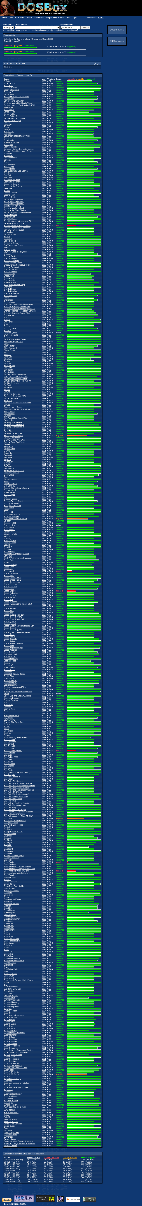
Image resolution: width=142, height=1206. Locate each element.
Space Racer (9, 635)
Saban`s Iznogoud (11, 90)
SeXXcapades (10, 250)
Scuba (6, 162)
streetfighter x (9, 930)
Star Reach (8, 779)
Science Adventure (11, 142)
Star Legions (9, 766)
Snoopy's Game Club (12, 505)
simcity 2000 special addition (16, 376)
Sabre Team (9, 94)
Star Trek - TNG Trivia (13, 792)
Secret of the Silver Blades (15, 210)
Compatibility (51, 17)
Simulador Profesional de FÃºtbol (17, 403)
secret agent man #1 (12, 206)
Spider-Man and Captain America (17, 696)
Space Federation (11, 593)
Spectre (7, 663)
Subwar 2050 (9, 998)
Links (68, 17)
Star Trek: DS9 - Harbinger (15, 810)
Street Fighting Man (12, 919)
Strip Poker (8, 954)
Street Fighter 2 (10, 912)
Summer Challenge (12, 1000)
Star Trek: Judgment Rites (14, 814)
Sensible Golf (9, 217)
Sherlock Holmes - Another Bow (17, 306)
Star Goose (8, 761)
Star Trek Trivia (10, 801)
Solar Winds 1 (9, 527)
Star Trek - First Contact (13, 781)
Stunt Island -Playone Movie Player (18, 980)
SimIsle (7, 390)
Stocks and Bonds (11, 890)
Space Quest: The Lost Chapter (17, 632)
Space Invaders (10, 602)
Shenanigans (9, 302)
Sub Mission (9, 991)
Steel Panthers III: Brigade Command (19, 869)
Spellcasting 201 (10, 683)
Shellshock (8, 300)
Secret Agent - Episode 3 (14, 204)
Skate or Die (9, 420)
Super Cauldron (10, 1017)
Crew (11, 17)
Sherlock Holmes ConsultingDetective (19, 309)
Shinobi (7, 320)
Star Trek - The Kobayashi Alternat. (18, 783)
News (4, 17)
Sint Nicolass (9, 414)
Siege (6, 344)
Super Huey (9, 1026)
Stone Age (8, 893)
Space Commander (12, 582)
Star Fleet (8, 759)
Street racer (9, 921)
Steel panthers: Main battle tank (17, 873)
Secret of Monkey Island (14, 208)
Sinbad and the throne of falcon (17, 409)
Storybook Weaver (11, 904)
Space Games (10, 595)
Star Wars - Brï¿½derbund (15, 820)
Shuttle (6, 337)
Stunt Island (9, 978)
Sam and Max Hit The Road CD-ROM (19, 105)
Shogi (6, 324)
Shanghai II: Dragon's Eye (14, 285)
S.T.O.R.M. (8, 86)
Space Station (9, 641)
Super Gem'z (9, 1022)
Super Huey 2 (9, 1028)
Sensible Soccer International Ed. (17, 221)
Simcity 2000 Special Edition (15, 379)
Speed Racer (9, 670)
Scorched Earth (10, 147)
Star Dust (8, 755)
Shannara (8, 287)
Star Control (9, 744)
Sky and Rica (9, 449)
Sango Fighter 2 (10, 116)
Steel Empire (9, 862)
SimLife (7, 392)
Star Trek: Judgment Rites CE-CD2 (18, 816)
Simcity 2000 (9, 372)
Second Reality (10, 197)
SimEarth (7, 385)
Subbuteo (8, 993)
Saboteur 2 (8, 92)
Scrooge (7, 160)
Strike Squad (9, 943)
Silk (5, 352)
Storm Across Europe (12, 899)
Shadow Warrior (10, 271)
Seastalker (8, 188)
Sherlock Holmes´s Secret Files (17, 313)
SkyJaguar (8, 462)
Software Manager (11, 516)
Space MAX (9, 610)
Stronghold (8, 965)
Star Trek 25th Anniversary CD (16, 794)
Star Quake (8, 770)
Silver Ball (8, 357)
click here (54, 30)
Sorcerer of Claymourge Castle (16, 554)
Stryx (6, 967)
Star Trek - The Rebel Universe (16, 788)
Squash (7, 726)
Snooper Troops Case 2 (13, 501)
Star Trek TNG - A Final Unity (16, 796)
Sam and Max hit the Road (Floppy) (18, 103)
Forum (61, 17)
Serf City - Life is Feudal (14, 230)
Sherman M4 (9, 315)
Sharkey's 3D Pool (11, 293)
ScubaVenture (9, 164)
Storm (6, 897)
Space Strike (9, 645)
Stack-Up (7, 733)
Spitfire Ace (8, 705)
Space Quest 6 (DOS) (13, 630)
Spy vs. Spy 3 (9, 720)
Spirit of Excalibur (11, 700)
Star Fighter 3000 (11, 757)
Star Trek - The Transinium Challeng (19, 790)
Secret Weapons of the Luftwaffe (17, 212)
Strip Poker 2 (9, 956)
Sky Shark (8, 455)
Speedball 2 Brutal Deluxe (14, 674)
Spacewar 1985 (10, 654)
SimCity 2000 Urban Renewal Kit (17, 381)
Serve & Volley (10, 234)
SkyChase (8, 457)
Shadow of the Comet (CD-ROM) (17, 265)
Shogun (7, 326)
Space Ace (8, 569)
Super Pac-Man (10, 1039)
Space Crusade (10, 586)
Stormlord (8, 901)
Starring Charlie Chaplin (13, 855)
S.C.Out (7, 81)
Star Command (10, 742)
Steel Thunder (9, 875)
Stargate (7, 845)
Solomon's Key (10, 540)
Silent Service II (10, 348)
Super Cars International (14, 1015)
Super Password (10, 1044)
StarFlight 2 (8, 842)
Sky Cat (7, 451)
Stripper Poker (10, 963)
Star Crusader (9, 753)
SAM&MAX (8, 107)
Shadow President (11, 267)
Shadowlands (9, 278)
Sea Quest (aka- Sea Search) (16, 171)
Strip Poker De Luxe (12, 958)
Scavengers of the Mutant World (17, 136)
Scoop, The (8, 145)
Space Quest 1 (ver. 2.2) (14, 615)
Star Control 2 (9, 746)
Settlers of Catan (11, 243)
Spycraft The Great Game (14, 722)
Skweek (7, 444)
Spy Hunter (8, 718)
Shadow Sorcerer (11, 269)
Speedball (8, 672)
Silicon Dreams (10, 350)
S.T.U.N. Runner (10, 88)
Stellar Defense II (11, 884)
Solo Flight (8, 538)
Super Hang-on (10, 1024)
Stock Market (9, 888)
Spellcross (8, 689)
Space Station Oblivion (13, 643)
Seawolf (7, 191)
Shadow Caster (10, 256)
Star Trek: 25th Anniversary (15, 805)
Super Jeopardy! (10, 1030)
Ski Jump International (13, 422)
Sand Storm (9, 110)
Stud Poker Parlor (11, 969)
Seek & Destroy (10, 215)
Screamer (8, 153)
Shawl (6, 298)
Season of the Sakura (13, 186)
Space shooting (10, 565)
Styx (5, 985)
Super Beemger (10, 1011)
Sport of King (9, 709)
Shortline (7, 331)
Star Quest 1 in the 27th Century (17, 772)
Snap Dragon (9, 495)
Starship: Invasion (11, 858)
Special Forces (10, 661)
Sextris (6, 247)
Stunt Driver (9, 976)
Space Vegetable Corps (13, 648)
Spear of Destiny (11, 659)
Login (74, 17)
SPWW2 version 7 (11, 715)
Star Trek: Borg (10, 807)
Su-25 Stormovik (11, 987)
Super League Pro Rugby (14, 1033)
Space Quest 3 (10, 621)
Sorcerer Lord (9, 551)
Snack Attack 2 (10, 490)
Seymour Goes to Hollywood (15, 252)
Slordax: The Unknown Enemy (16, 488)
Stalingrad (8, 735)
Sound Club (9, 560)
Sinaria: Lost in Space (13, 407)
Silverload (8, 359)
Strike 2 (7, 934)
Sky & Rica (8, 446)
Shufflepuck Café (11, 335)
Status (29, 17)
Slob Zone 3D (9, 486)
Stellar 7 (7, 880)
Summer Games (10, 1002)
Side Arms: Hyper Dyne (13, 341)
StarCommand (10, 834)
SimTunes (8, 401)
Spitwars (7, 707)
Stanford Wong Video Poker (15, 737)
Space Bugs (9, 575)
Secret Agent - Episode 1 (14, 199)
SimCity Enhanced (11, 383)
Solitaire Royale (10, 534)
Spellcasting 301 (10, 685)
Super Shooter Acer (12, 1046)
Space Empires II (11, 591)
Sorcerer (7, 549)
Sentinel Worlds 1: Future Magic (17, 228)
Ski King (7, 429)
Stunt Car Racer (10, 974)
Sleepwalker (9, 475)
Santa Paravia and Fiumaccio (16, 118)
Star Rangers (9, 775)
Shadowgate (9, 276)
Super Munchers (10, 1035)
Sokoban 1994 (10, 523)
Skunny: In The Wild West (14, 440)
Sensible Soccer (10, 219)
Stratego (7, 906)
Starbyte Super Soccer (13, 831)
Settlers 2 (8, 239)
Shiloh (6, 317)
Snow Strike (9, 508)
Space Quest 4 (10, 624)
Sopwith (7, 545)
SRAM (6, 729)
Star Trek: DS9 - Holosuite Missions (18, 812)
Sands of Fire (9, 112)
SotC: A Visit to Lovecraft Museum (18, 558)
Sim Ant (7, 361)
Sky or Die (8, 453)
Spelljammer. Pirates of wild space (18, 691)
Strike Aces (8, 936)
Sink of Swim (9, 411)
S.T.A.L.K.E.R (9, 83)
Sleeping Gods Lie (11, 473)
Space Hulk (8, 600)
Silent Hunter (9, 346)
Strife (6, 932)
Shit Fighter (8, 322)
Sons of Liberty (10, 543)
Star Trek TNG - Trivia (13, 799)
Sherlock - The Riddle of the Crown (18, 304)
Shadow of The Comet (13, 263)
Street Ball (8, 908)
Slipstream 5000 (10, 484)
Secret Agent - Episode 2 (14, 201)
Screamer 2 (8, 156)
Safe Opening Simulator (13, 101)
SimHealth (8, 387)
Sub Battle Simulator (12, 989)
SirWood (7, 416)
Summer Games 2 (11, 1004)
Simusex (7, 405)
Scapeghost (9, 131)
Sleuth (6, 477)
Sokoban (7, 521)
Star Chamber (9, 740)
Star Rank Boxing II (12, 777)
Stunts (6, 982)
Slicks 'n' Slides (10, 479)
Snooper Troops (10, 499)
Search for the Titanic (12, 182)
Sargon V (8, 125)
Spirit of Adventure (11, 698)
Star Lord (7, 768)
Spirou (6, 702)
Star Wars (8, 818)
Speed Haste (9, 667)
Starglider (8, 847)
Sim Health (8, 370)
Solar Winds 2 (9, 530)
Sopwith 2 (8, 547)
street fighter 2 (10, 915)
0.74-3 (100, 17)
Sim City (7, 363)
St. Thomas (8, 731)
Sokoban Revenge (11, 525)
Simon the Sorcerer (12, 394)
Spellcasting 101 (10, 680)
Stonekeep (8, 895)
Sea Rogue (8, 173)
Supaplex (8, 1009)
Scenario (7, 138)
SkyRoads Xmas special (14, 470)
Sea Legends (9, 169)
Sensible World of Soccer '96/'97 (17, 226)
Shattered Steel (10, 296)
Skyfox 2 (7, 460)
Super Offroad (9, 1037)
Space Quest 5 (10, 628)
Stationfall (8, 860)
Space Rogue (9, 637)
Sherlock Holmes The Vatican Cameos (20, 311)
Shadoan (7, 254)
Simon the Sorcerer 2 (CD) (15, 396)
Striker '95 (8, 952)
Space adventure (11, 573)
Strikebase (8, 945)
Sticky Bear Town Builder (14, 886)
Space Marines (10, 608)
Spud (6, 713)
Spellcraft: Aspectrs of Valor (15, 687)
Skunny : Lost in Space (13, 435)
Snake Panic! (9, 492)
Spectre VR (8, 665)
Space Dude (9, 589)
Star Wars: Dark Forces (13, 825)
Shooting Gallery (11, 328)
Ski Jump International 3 (14, 427)
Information (20, 17)
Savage (7, 129)
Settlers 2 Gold (10, 241)
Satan (6, 127)
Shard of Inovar (10, 289)
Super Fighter (9, 1020)
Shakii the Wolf (10, 282)
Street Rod (8, 923)
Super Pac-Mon (10, 1041)
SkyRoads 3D (9, 468)
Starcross (8, 836)
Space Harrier (9, 597)
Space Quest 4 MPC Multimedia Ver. (19, 626)
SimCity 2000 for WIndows (15, 374)
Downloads (39, 17)
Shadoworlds (9, 280)
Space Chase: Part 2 (12, 578)
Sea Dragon (9, 166)
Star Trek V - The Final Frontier (16, 803)
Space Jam (8, 606)
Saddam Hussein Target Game (16, 96)
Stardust (7, 838)
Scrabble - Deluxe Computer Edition (18, 149)
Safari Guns (9, 99)
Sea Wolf (7, 175)
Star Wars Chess (11, 823)
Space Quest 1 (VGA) (13, 617)
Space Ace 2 (9, 571)
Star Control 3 (9, 748)
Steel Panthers (10, 864)
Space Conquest (11, 584)
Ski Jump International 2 (14, 425)
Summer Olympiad (11, 1006)
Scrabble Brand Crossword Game (18, 151)
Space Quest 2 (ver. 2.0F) (14, 619)
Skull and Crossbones (13, 433)
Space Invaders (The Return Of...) (18, 604)
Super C (7, 1013)
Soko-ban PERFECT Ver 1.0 (15, 519)
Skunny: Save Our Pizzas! (14, 442)
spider (6, 694)
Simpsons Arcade (11, 398)
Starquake (8, 853)
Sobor (6, 510)
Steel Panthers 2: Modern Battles (17, 866)
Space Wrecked (10, 650)
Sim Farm (8, 368)
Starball (7, 827)
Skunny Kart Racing (12, 438)
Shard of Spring (10, 291)
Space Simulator (10, 639)
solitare (7, 536)
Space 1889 (9, 567)
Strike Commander (11, 939)
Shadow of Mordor (11, 261)
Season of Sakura (11, 184)
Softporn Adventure (12, 514)
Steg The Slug (10, 877)
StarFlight (8, 840)
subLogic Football (11, 995)
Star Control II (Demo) (13, 750)
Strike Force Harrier (12, 941)
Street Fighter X (10, 917)
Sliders (6, 481)
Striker (6, 947)
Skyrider (7, 464)
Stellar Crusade (10, 882)
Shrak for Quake (10, 333)
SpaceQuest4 (9, 652)
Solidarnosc (9, 532)
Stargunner (8, 851)
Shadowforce (9, 274)
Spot (6, 711)
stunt (6, 971)
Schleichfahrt (9, 140)
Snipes (6, 497)
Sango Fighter (9, 114)
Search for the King (12, 180)
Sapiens (7, 123)
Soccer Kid (8, 512)
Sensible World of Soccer (14, 223)
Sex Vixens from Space (13, 245)
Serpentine (8, 232)
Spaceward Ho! (10, 656)
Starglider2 (8, 849)
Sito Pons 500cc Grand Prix (15, 418)
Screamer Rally (10, 158)
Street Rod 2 (9, 925)
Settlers (7, 236)
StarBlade (8, 829)
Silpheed (7, 355)
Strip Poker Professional (14, 960)
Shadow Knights (10, 258)
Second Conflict (10, 193)
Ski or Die (8, 431)
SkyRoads (8, 466)
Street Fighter (9, 910)
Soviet (6, 562)
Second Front (9, 195)
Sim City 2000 (9, 366)
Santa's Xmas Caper (12, 121)
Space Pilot (8, 613)
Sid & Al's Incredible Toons (15, 339)
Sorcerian (8, 556)
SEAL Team (9, 177)
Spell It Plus (9, 676)
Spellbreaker (9, 678)
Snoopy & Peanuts (11, 503)
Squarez (7, 724)
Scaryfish (7, 134)
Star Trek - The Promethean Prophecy (19, 785)
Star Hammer (9, 764)
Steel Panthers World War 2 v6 (16, 871)
